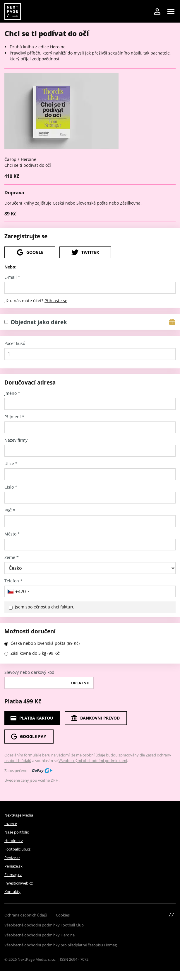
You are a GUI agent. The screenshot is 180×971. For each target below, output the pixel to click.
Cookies (63, 915)
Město (12, 534)
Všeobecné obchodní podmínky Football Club (44, 925)
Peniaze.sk (13, 866)
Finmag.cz (13, 874)
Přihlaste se (55, 300)
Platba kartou (31, 718)
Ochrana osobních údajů (25, 915)
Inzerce (10, 823)
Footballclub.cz (17, 849)
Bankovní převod (95, 718)
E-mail (12, 277)
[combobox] (19, 591)
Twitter (85, 252)
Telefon (13, 581)
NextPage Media (18, 815)
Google (29, 252)
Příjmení (14, 416)
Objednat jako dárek (39, 322)
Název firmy (16, 440)
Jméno (12, 393)
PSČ (9, 510)
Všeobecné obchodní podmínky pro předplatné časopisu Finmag (60, 945)
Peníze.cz (12, 857)
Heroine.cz (13, 840)
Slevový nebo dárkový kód (29, 672)
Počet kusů (14, 343)
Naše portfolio (16, 832)
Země (11, 557)
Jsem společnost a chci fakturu (45, 607)
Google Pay (28, 736)
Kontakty (12, 891)
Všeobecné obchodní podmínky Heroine (39, 935)
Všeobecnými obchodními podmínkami (93, 760)
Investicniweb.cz (18, 883)
